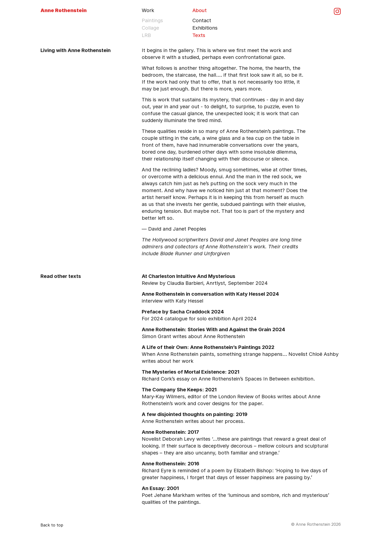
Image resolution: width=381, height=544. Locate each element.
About (199, 10)
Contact (201, 20)
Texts (198, 35)
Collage (150, 28)
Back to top (51, 525)
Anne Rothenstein (63, 10)
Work (148, 10)
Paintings (152, 20)
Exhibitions (205, 28)
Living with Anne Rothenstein (75, 50)
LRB (146, 35)
